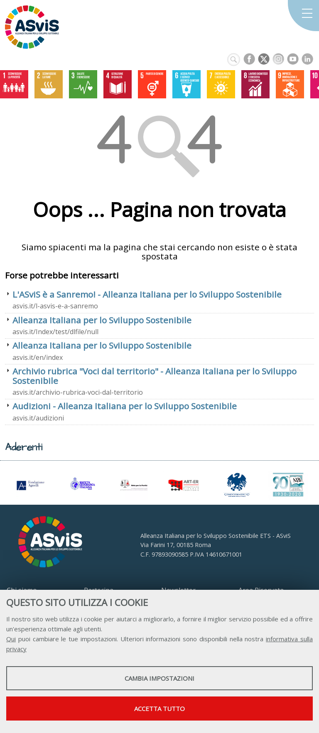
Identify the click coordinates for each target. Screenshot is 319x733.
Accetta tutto (159, 708)
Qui (11, 639)
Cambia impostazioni (159, 678)
